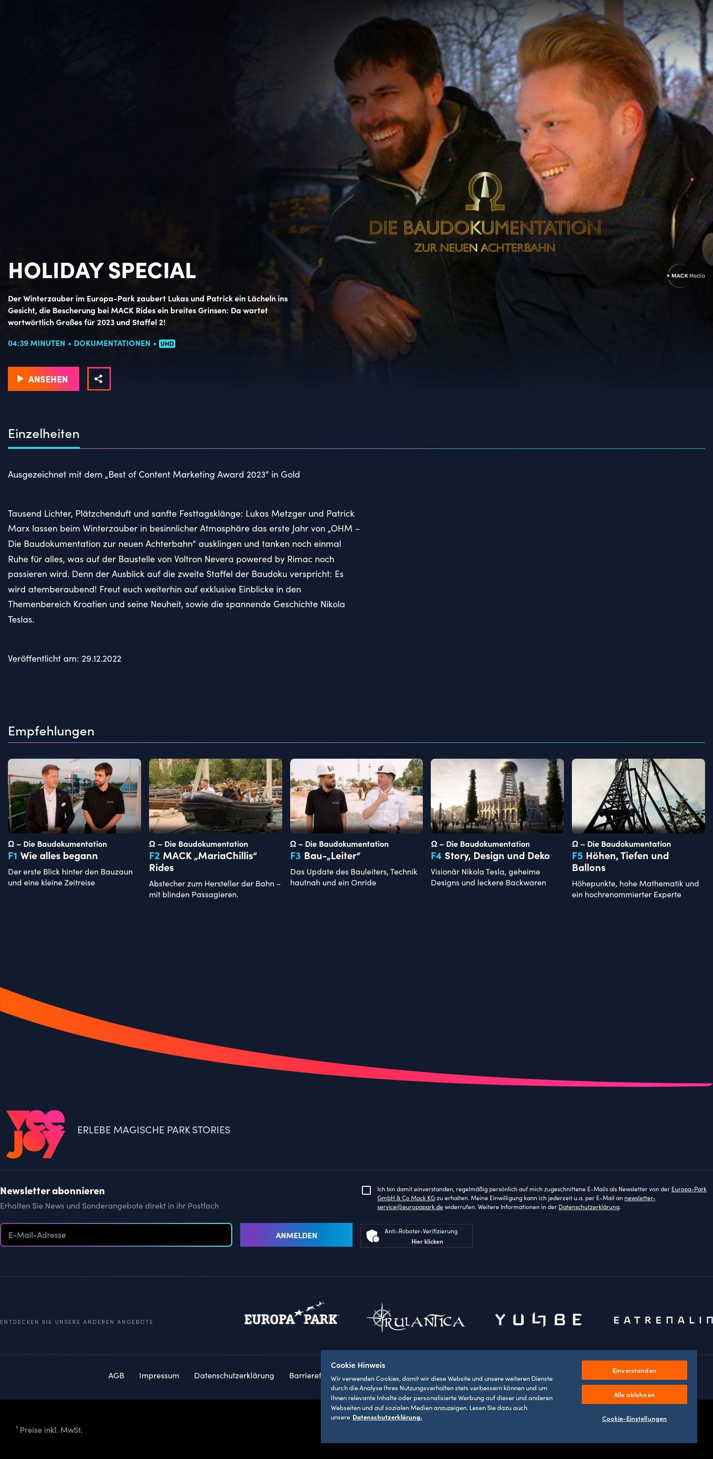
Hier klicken (427, 1241)
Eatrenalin (663, 1320)
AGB (116, 1374)
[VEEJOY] (35, 1135)
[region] (509, 1396)
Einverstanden (634, 1370)
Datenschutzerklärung (589, 1206)
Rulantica (415, 1320)
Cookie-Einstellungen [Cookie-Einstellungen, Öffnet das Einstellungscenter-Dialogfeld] (634, 1418)
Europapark (292, 1320)
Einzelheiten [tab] (44, 433)
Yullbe (539, 1320)
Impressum (159, 1374)
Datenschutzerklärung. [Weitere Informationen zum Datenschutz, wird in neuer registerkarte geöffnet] (387, 1416)
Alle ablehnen (634, 1394)
